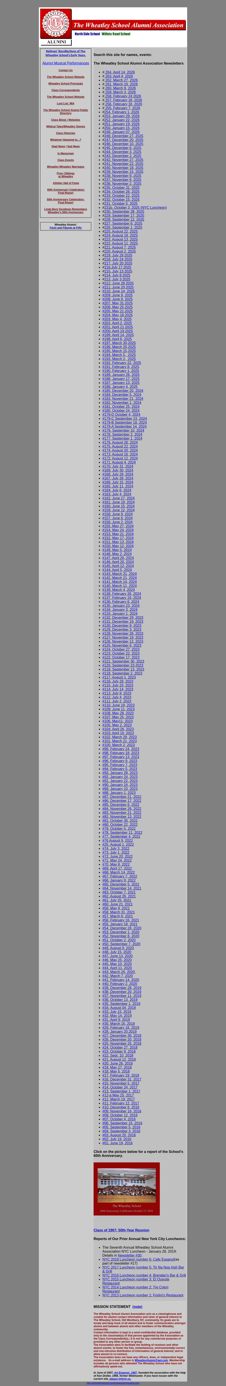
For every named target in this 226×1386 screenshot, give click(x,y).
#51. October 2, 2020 (119, 940)
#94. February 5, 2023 (119, 769)
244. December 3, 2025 (122, 152)
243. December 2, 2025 (122, 156)
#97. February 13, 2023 (120, 757)
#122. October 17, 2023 (120, 657)
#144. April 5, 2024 (117, 570)
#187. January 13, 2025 (120, 383)
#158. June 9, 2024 (117, 514)
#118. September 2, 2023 (122, 673)
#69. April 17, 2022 (117, 868)
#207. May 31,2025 (117, 303)
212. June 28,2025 (119, 283)
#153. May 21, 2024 (118, 534)
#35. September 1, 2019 (121, 1004)
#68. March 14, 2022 (118, 872)
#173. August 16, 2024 (120, 454)
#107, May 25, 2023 (118, 717)
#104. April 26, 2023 (118, 729)
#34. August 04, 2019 (119, 1008)
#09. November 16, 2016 (121, 1111)
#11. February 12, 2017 (120, 1103)
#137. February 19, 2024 (121, 598)
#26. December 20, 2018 (121, 1039)
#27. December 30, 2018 (121, 1035)
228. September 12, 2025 (124, 219)
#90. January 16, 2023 (119, 785)
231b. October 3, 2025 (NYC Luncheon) (135, 207)
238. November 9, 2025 (122, 176)
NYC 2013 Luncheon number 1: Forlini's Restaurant (142, 1295)
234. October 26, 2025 (121, 192)
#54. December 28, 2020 (121, 928)
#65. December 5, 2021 (120, 884)
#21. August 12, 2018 (119, 1059)
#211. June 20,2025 (118, 287)
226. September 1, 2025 (123, 227)
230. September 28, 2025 (124, 211)
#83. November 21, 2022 (121, 813)
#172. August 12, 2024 (120, 458)
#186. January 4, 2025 (119, 387)
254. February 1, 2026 (121, 112)
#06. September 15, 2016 (122, 1123)
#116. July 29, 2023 (117, 681)
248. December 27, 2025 (123, 136)
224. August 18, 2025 (121, 235)
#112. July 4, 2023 (116, 697)
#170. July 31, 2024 (117, 466)
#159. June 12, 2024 (118, 510)
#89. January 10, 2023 (119, 789)
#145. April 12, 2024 (118, 566)
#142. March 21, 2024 (119, 578)
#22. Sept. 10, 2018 (117, 1055)
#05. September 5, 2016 (121, 1127)
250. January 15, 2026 (121, 128)
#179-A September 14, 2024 (124, 426)
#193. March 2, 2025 (119, 359)
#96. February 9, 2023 (119, 761)
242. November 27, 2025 (123, 160)
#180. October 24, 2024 (120, 410)
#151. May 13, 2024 (118, 542)
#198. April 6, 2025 (117, 339)
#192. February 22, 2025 (121, 363)
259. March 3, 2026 (120, 92)
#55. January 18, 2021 (119, 924)
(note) (137, 1307)
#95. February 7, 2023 (119, 765)
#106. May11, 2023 (117, 721)
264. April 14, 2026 (119, 72)
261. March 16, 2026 (121, 84)
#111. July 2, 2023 (116, 701)
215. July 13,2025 (118, 271)
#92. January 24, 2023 (119, 777)
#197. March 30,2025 (119, 343)
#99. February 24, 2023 (120, 749)
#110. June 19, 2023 (118, 705)
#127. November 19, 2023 (122, 637)
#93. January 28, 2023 (119, 773)
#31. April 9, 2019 (116, 1020)
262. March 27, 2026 (121, 80)
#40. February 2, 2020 (119, 984)
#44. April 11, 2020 (117, 968)
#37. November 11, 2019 (121, 996)
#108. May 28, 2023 (118, 713)
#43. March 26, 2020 (119, 972)
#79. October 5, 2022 (119, 828)
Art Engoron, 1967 (125, 1372)
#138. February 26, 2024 (121, 594)
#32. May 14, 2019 (117, 1016)
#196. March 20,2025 (119, 347)
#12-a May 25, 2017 (118, 1095)
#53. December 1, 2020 (120, 932)
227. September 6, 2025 (123, 223)
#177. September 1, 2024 (122, 438)
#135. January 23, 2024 (120, 606)
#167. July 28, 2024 (117, 478)
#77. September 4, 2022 (121, 836)
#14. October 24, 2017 (119, 1087)
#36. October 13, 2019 (119, 1000)
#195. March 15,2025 (119, 351)
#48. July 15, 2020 (116, 952)
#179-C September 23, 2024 (124, 418)
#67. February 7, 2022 (119, 876)
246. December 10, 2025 (123, 144)
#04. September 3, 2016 (121, 1131)
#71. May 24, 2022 (117, 860)
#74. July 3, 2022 (115, 848)
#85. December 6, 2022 (120, 805)
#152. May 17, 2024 (118, 538)
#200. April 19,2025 (117, 331)
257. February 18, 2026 (123, 100)
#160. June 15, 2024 (118, 506)
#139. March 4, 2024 (118, 590)
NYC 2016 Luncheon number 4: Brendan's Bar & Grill (144, 1275)
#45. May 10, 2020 (117, 964)
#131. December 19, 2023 (122, 621)
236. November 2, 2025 (122, 184)
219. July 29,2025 (118, 255)
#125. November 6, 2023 (121, 645)
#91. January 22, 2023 (119, 781)
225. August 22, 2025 (121, 231)
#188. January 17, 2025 (120, 379)
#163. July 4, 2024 (116, 494)
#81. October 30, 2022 (119, 820)
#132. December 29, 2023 (122, 617)
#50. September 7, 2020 (121, 944)
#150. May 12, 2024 (118, 546)
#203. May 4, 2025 (117, 319)
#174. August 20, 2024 (120, 450)
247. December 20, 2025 (123, 140)
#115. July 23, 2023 (117, 685)
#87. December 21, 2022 (121, 797)
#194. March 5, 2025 (119, 355)
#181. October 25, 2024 (120, 406)
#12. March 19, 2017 (118, 1099)
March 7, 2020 (121, 976)
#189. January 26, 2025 (120, 375)
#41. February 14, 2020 (120, 980)
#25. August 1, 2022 (118, 844)
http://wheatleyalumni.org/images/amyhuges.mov (113, 1383)
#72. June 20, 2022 (117, 856)
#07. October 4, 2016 (119, 1119)
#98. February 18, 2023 (120, 753)
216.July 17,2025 (117, 267)
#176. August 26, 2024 (120, 442)
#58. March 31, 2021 (118, 912)
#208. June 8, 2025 (117, 299)
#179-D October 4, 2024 (121, 414)
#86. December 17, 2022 (121, 801)
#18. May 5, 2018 (116, 1071)
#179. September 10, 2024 (123, 430)
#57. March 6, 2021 (117, 916)
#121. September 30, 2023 (123, 661)
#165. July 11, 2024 (117, 486)
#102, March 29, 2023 (119, 737)
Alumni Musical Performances (65, 63)
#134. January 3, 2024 (119, 610)
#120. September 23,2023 (122, 665)
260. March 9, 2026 (120, 88)
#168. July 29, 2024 (117, 474)
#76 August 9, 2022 (117, 840)
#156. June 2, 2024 (117, 522)
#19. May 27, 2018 (117, 1067)
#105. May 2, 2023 (117, 725)
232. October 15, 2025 (121, 199)
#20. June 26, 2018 (117, 1063)
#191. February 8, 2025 (120, 367)
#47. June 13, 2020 (117, 956)
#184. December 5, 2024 (121, 395)
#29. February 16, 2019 (120, 1027)
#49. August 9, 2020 (118, 948)
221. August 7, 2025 (120, 247)
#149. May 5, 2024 (117, 550)
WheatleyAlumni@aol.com (151, 1360)
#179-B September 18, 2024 (124, 422)
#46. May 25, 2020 (117, 960)
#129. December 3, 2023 (121, 629)
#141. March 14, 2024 (119, 582)
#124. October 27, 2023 (120, 649)
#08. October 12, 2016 (119, 1115)
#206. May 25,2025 (117, 307)
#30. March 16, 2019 (118, 1024)
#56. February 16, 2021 (120, 920)
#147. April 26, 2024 (118, 558)
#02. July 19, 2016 (116, 1139)
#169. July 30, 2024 (117, 470)
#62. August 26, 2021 (119, 896)
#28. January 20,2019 (119, 1031)
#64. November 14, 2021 (121, 888)
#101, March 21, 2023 (119, 741)
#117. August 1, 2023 (119, 677)
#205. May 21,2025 (117, 311)
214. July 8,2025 (117, 275)
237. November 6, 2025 (122, 180)
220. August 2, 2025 (120, 251)
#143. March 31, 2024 (119, 574)
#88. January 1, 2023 (119, 793)
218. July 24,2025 (118, 259)
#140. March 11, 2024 (119, 586)
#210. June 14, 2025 (118, 291)
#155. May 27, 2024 (118, 526)
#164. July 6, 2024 (116, 490)
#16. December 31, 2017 (121, 1079)
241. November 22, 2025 (123, 164)
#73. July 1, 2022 (115, 852)
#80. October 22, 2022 (119, 824)
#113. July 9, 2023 (116, 693)
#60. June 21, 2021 (117, 904)
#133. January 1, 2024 (119, 613)
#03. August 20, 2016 (119, 1135)
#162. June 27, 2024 (118, 498)
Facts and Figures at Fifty (66, 227)
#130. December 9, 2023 (121, 625)
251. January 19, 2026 (121, 124)
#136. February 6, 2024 (120, 602)
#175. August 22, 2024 (120, 446)
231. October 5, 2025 (120, 203)
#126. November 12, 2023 (122, 641)
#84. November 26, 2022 (121, 809)
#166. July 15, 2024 (117, 482)
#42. (106, 976)
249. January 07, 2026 (121, 132)
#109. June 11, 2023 (118, 709)
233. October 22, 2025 (121, 195)
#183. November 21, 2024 (122, 399)
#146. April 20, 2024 (118, 562)
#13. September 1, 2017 (121, 1091)
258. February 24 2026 (122, 96)
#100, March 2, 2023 (118, 745)
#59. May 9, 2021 (116, 908)
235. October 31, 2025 (121, 188)
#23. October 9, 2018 (119, 1051)
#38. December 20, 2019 (121, 992)
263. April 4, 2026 (118, 76)
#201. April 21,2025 (117, 327)
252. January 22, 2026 (121, 120)
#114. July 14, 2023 (117, 689)
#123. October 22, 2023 (120, 653)
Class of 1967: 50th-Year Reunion (121, 1230)
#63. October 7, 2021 (119, 892)
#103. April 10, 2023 (118, 733)
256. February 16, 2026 (123, 104)
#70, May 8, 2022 (116, 864)
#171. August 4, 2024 (119, 462)
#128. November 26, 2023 (122, 633)
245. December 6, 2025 (122, 148)
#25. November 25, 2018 (121, 1043)
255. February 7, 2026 (122, 108)
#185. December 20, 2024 (122, 391)
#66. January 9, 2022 (119, 880)
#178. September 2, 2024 (122, 434)
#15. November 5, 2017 (120, 1083)
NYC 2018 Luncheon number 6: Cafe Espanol (138, 1259)
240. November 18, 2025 (123, 168)
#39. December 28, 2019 (121, 988)
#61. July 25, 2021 (116, 900)
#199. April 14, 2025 (118, 335)
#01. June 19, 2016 (117, 1143)
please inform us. (120, 1378)
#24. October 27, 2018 (119, 1047)
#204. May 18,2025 (117, 315)
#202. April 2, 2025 (117, 323)
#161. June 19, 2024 (118, 502)
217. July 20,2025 (118, 263)
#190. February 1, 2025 (120, 371)
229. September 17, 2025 (124, 215)
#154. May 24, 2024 (118, 530)
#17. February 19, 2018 (120, 1075)
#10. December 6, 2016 (120, 1107)
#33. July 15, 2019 (116, 1012)
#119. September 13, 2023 (123, 669)
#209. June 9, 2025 (117, 295)
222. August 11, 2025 (121, 243)
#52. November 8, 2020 (120, 936)
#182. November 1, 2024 (121, 402)
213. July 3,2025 (117, 279)
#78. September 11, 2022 (122, 832)
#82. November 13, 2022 (121, 817)
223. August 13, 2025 (121, 239)
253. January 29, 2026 (121, 116)
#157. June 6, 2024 (117, 518)
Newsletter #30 (129, 1255)
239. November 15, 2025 (123, 172)
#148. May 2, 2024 (117, 554)
